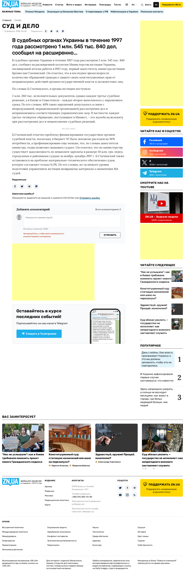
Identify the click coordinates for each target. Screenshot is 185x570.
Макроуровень (9, 536)
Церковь (96, 541)
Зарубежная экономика (59, 532)
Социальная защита (57, 527)
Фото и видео (74, 4)
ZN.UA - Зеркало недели (161, 216)
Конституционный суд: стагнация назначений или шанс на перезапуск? (154, 293)
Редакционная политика (57, 500)
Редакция (49, 491)
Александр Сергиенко (109, 462)
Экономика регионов (12, 549)
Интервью (90, 4)
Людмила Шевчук (81, 465)
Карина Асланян (60, 465)
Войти (148, 5)
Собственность (145, 545)
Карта (47, 505)
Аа (156, 5)
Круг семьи (143, 536)
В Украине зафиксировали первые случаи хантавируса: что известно (156, 377)
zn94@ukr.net (78, 504)
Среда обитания (100, 536)
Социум (141, 527)
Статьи (59, 4)
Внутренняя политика (13, 527)
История (142, 532)
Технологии (98, 532)
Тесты (117, 4)
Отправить (110, 235)
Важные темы (11, 12)
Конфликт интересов (57, 536)
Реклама (49, 495)
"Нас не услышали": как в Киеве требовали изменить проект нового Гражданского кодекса (156, 276)
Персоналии (53, 545)
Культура (96, 545)
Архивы (48, 486)
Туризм (141, 541)
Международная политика (15, 532)
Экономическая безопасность (62, 541)
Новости (47, 4)
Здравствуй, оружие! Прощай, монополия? (153, 307)
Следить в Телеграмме (39, 333)
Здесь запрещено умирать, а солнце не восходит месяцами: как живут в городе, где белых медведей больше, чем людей (156, 397)
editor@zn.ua (88, 511)
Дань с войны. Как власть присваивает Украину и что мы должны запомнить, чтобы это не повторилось (157, 359)
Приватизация (9, 545)
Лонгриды (105, 4)
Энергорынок (8, 541)
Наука (95, 527)
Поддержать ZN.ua (171, 5)
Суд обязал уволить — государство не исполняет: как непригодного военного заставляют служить (155, 326)
